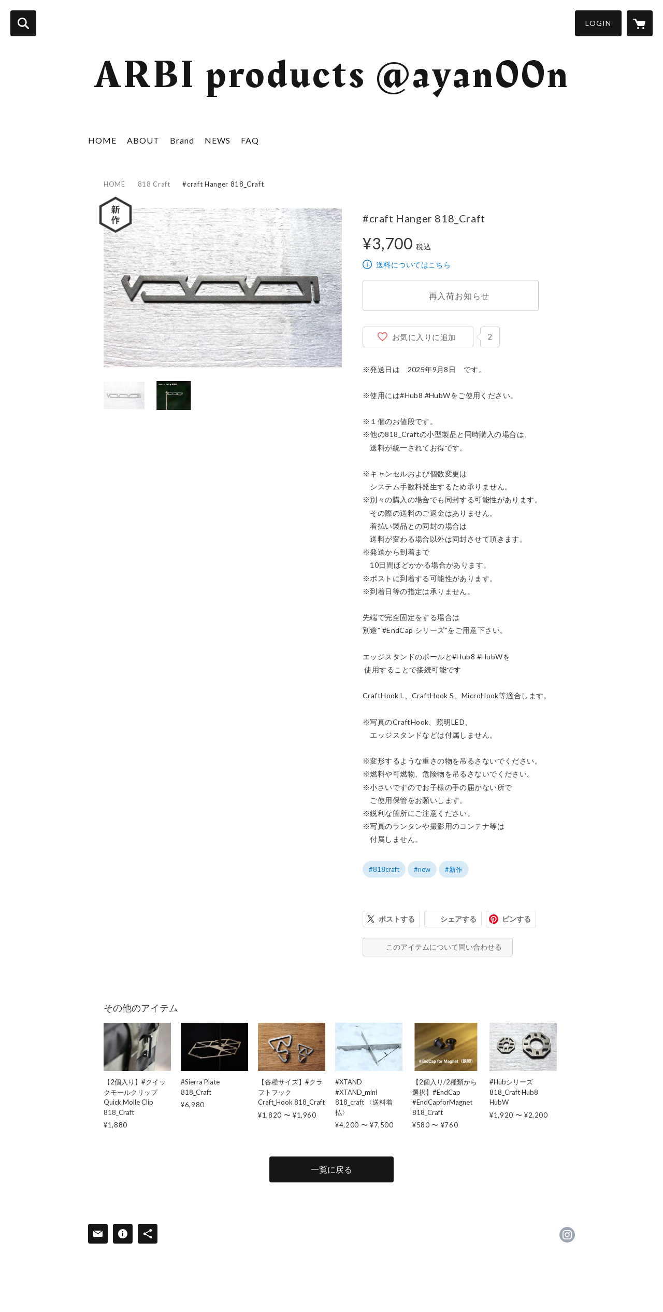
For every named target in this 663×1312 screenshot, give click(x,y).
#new (422, 869)
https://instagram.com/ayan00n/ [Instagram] (567, 1235)
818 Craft (154, 184)
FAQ (250, 140)
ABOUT (143, 140)
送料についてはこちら (413, 264)
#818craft (384, 869)
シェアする (458, 918)
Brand (182, 140)
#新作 (454, 869)
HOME (102, 140)
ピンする (516, 918)
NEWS (217, 140)
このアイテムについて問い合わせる (444, 946)
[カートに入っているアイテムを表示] (640, 23)
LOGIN (598, 23)
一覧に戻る (331, 1169)
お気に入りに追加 (424, 337)
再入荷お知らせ (459, 296)
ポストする (397, 918)
